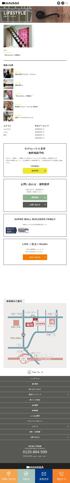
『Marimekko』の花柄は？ (24, 96)
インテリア (7, 129)
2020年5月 (38, 129)
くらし (6, 132)
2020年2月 (38, 138)
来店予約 (35, 171)
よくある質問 (35, 416)
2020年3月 (38, 135)
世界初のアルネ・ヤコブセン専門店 (26, 107)
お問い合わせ (35, 205)
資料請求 (35, 197)
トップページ (35, 378)
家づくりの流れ (35, 400)
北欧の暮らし (19, 85)
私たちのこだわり (35, 389)
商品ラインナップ (35, 394)
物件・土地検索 (35, 432)
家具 (5, 135)
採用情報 (35, 410)
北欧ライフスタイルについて (24, 117)
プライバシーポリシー (35, 421)
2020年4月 (38, 132)
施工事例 (35, 384)
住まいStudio (35, 257)
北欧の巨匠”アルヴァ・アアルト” (25, 74)
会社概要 (35, 405)
